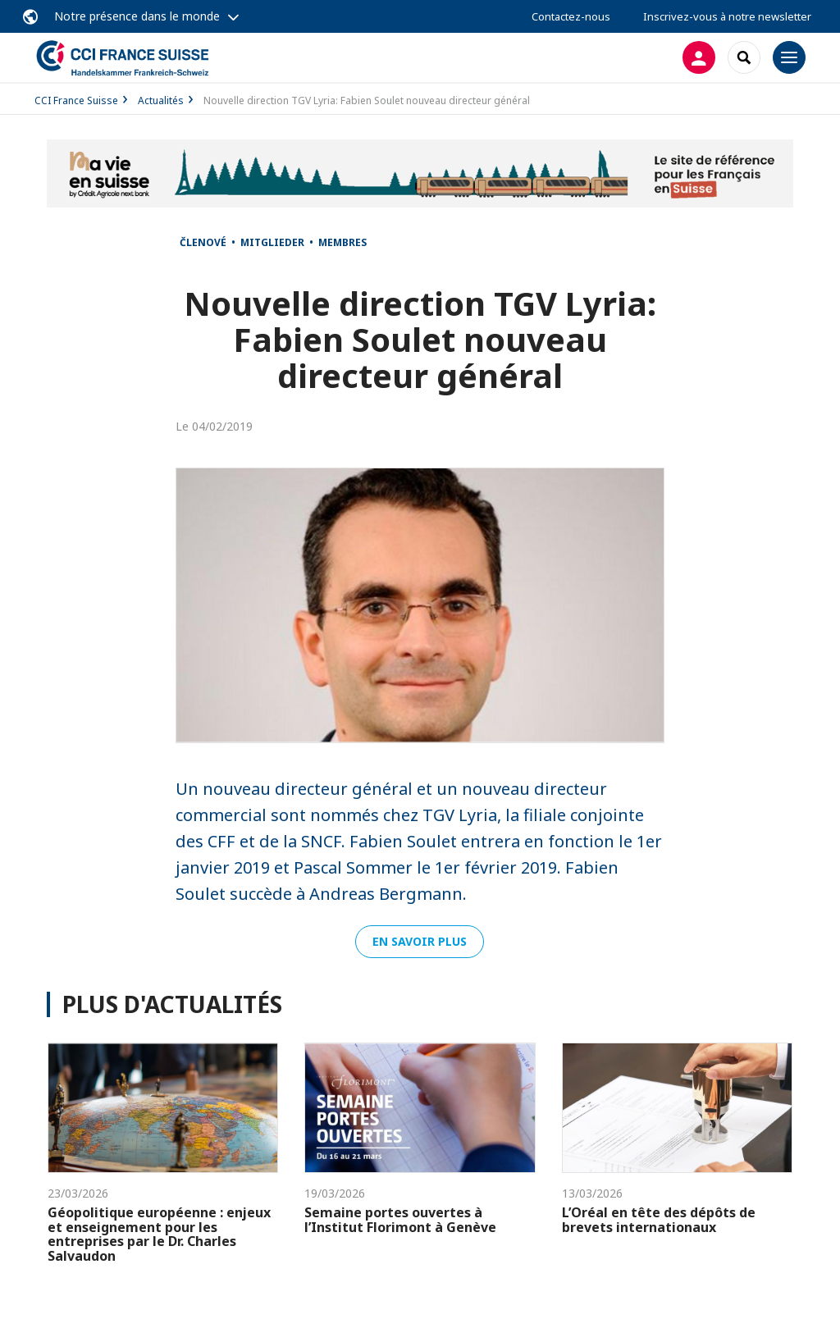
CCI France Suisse (76, 100)
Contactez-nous (571, 16)
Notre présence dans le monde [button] (137, 16)
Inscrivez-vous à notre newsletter (727, 16)
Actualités (161, 100)
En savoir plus (419, 941)
